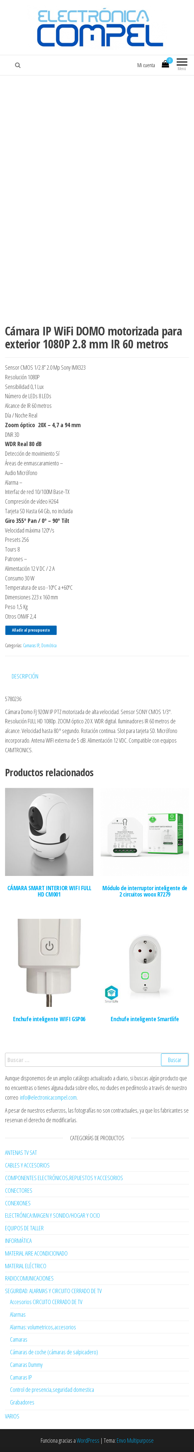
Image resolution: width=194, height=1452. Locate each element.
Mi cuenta (146, 65)
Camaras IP (31, 645)
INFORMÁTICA (18, 1241)
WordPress (88, 1440)
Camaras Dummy (26, 1365)
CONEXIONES (18, 1203)
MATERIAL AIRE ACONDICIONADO (36, 1253)
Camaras (18, 1339)
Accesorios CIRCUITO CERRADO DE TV (46, 1302)
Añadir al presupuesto (31, 630)
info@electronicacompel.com (48, 1097)
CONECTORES (18, 1190)
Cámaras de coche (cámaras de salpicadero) (54, 1352)
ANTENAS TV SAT (21, 1152)
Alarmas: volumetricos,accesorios (43, 1327)
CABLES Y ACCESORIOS (27, 1165)
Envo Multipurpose (135, 1440)
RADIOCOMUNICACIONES (29, 1278)
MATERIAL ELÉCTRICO (25, 1266)
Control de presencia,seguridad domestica (52, 1389)
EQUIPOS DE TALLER (24, 1228)
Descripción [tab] (25, 676)
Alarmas (18, 1314)
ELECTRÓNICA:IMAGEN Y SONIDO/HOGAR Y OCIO (52, 1215)
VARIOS (12, 1416)
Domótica (49, 645)
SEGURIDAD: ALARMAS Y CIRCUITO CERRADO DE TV (53, 1291)
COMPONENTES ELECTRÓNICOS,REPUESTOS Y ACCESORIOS (64, 1178)
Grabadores (22, 1402)
